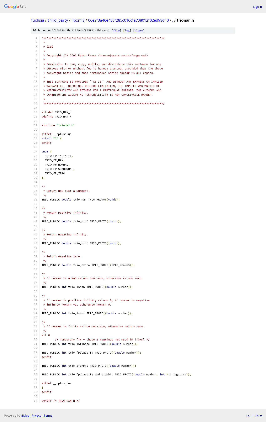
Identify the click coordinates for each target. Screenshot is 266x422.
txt (248, 415)
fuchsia (37, 20)
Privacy (36, 415)
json (258, 415)
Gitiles (25, 415)
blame (139, 30)
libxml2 (78, 20)
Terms (48, 415)
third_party (58, 20)
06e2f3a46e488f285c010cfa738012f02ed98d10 (128, 20)
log (127, 30)
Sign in (257, 7)
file (116, 30)
